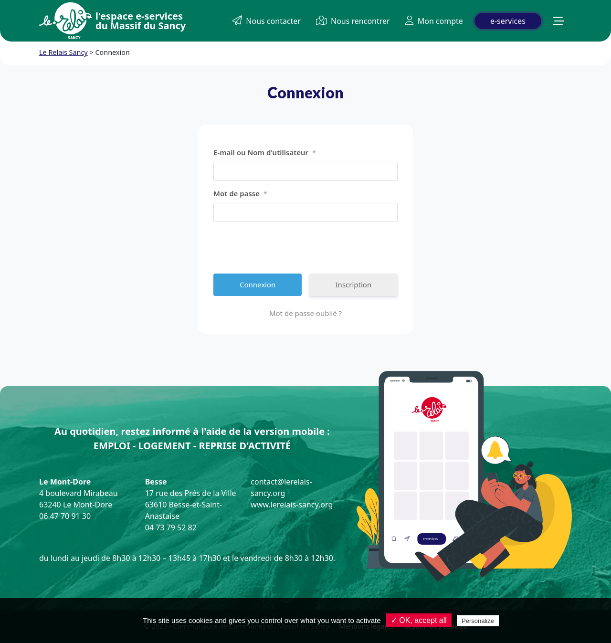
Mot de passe (240, 194)
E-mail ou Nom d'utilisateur (264, 153)
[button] (558, 21)
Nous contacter (266, 21)
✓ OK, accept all (419, 620)
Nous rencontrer (353, 21)
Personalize (478, 620)
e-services (508, 21)
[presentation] (285, 247)
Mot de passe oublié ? (305, 313)
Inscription (354, 284)
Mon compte (434, 21)
